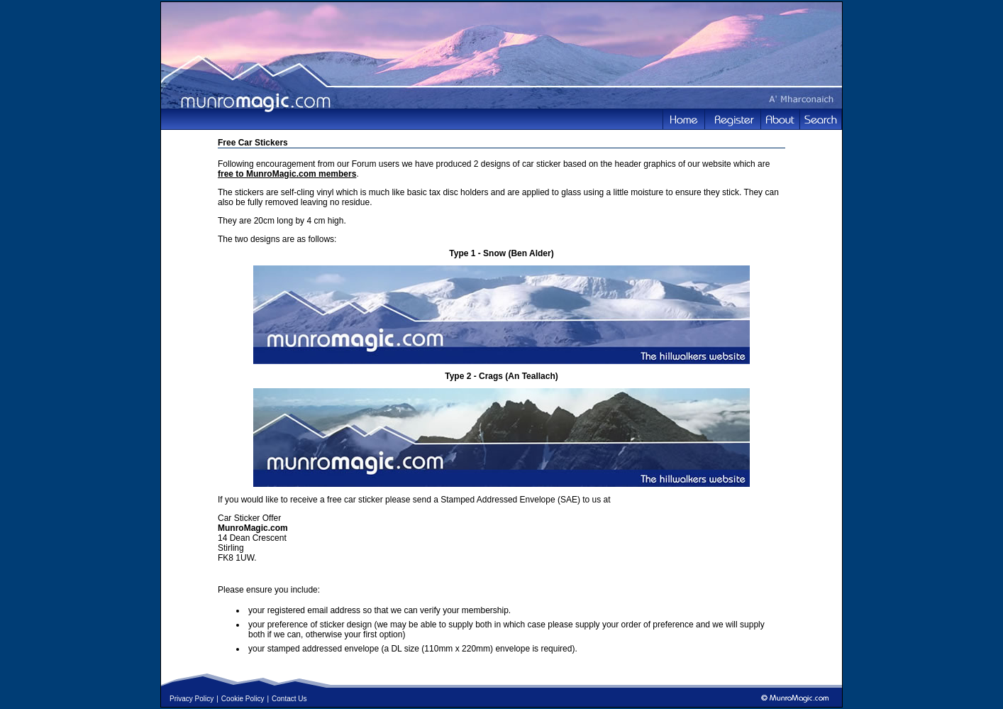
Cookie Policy (243, 699)
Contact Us (289, 699)
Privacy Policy (192, 699)
